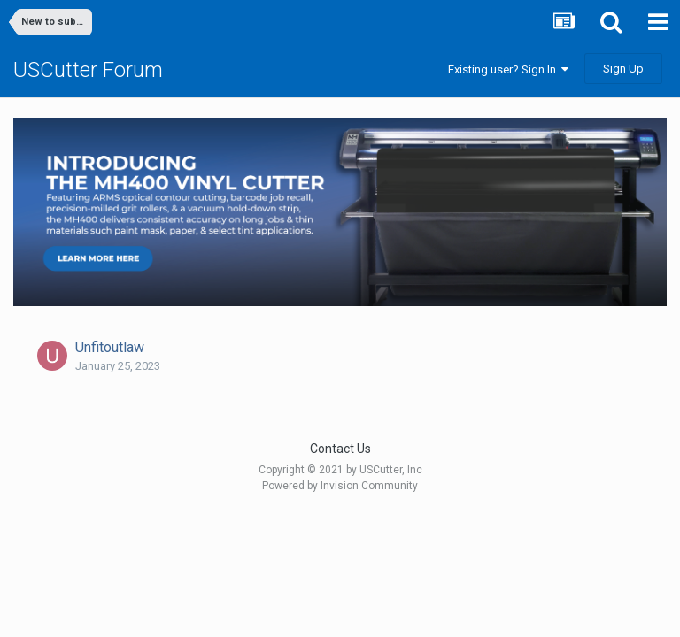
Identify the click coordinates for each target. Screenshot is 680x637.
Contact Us (340, 448)
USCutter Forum (88, 70)
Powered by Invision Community (340, 486)
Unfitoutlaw (109, 347)
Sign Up (623, 68)
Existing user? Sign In (508, 69)
